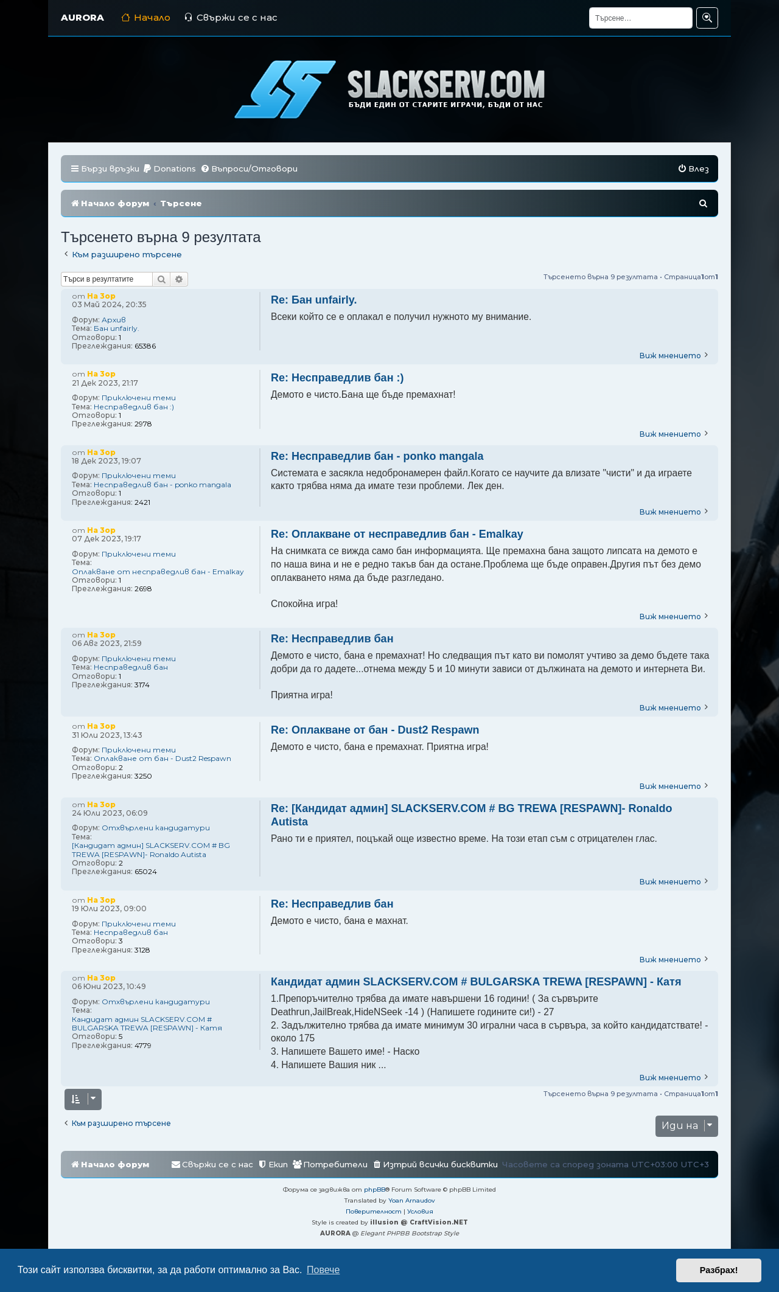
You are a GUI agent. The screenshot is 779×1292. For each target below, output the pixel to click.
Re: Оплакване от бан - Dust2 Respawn (375, 730)
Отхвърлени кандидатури (156, 828)
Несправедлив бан (131, 667)
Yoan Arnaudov (411, 1200)
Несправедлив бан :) (134, 407)
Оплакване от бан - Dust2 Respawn (162, 758)
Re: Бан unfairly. (314, 300)
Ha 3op (101, 295)
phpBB (374, 1189)
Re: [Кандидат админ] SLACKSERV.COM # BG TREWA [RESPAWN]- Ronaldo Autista (471, 815)
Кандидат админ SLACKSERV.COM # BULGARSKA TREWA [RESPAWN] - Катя (147, 1023)
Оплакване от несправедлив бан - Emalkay (158, 572)
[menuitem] (169, 169)
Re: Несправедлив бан (332, 639)
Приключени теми (139, 398)
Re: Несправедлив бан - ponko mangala (377, 456)
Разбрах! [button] (719, 1270)
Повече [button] (323, 1270)
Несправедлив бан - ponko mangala (162, 485)
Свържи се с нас (231, 17)
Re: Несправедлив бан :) (337, 378)
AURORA (82, 17)
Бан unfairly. (116, 328)
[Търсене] (641, 18)
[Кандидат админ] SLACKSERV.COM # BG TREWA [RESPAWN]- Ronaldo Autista (151, 849)
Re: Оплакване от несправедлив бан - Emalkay (397, 534)
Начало (145, 17)
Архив (114, 320)
